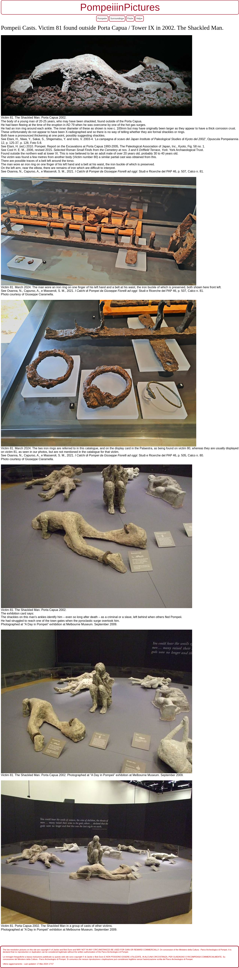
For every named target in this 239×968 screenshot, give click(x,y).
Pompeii (102, 18)
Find (130, 18)
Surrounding (117, 18)
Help (139, 18)
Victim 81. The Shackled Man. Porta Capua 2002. (33, 609)
